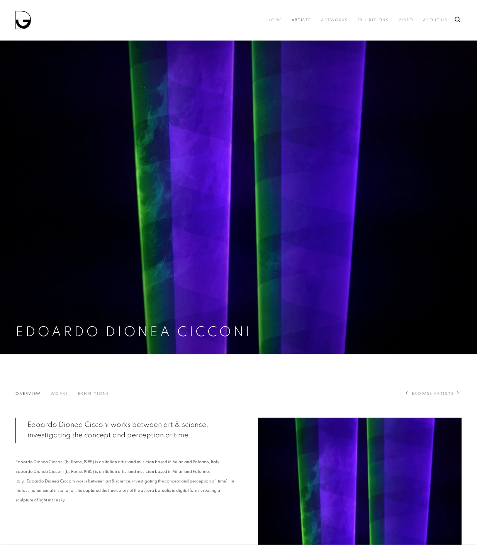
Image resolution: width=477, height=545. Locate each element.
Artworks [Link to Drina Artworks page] (334, 20)
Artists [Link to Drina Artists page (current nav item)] (301, 20)
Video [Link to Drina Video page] (405, 20)
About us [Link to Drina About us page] (435, 20)
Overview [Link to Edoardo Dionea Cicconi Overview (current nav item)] (28, 394)
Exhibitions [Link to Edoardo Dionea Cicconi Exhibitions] (93, 394)
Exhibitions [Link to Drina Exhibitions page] (373, 20)
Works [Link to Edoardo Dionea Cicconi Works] (59, 394)
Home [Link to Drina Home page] (274, 20)
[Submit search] (458, 18)
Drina (23, 20)
